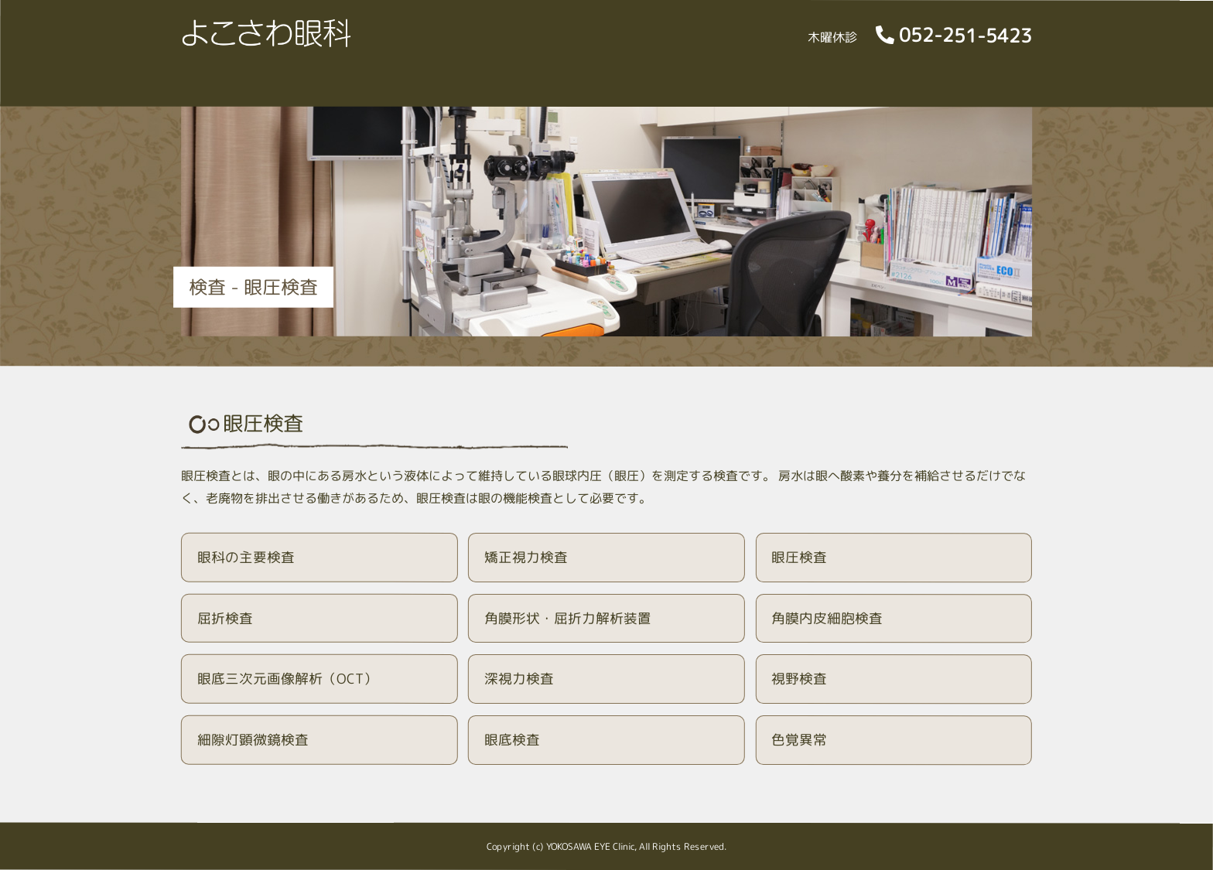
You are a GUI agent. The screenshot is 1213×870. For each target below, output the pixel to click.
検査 (591, 90)
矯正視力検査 (526, 557)
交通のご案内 (989, 90)
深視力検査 (519, 678)
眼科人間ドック (782, 90)
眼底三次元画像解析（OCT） (287, 678)
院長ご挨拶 (328, 90)
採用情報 (888, 90)
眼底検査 (512, 739)
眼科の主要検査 (246, 557)
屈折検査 (225, 617)
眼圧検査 (799, 557)
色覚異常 (799, 739)
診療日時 (235, 90)
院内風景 (421, 90)
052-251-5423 (954, 35)
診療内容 (506, 90)
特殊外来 (677, 90)
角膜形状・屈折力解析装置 (567, 617)
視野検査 (799, 678)
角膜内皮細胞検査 (827, 618)
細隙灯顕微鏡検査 (253, 739)
